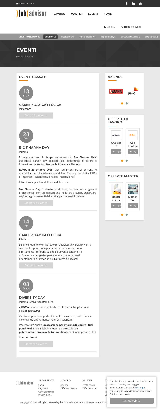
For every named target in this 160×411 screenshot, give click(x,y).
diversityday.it (151, 37)
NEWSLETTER (25, 3)
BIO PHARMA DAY (34, 148)
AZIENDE (115, 77)
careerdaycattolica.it (130, 37)
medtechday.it (67, 37)
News (107, 13)
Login (110, 27)
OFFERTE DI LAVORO (118, 120)
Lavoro (60, 13)
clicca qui (140, 387)
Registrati (131, 27)
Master (77, 13)
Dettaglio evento (36, 115)
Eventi (93, 13)
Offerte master (90, 388)
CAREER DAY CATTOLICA (40, 105)
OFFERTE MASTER (123, 176)
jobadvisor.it (50, 37)
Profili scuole (89, 384)
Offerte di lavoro (69, 388)
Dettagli (116, 151)
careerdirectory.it (87, 37)
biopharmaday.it (108, 37)
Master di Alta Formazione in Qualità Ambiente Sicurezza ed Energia (116, 198)
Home (20, 56)
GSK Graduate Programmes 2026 (133, 144)
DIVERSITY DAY (32, 298)
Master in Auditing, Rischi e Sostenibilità (133, 198)
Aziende (64, 384)
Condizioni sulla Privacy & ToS (46, 393)
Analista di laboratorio (116, 144)
